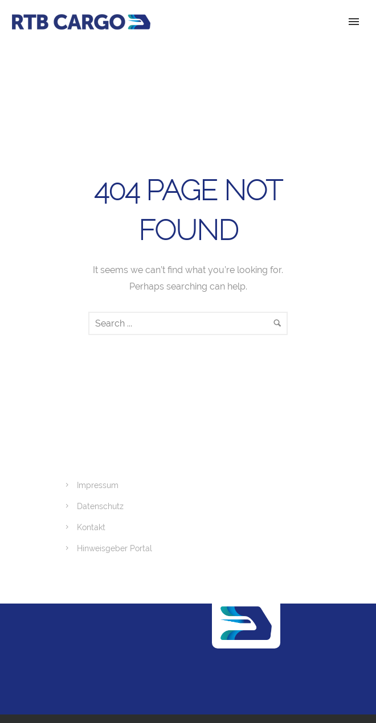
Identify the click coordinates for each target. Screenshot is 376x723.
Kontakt (91, 527)
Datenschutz (100, 506)
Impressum (97, 485)
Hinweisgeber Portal (114, 548)
